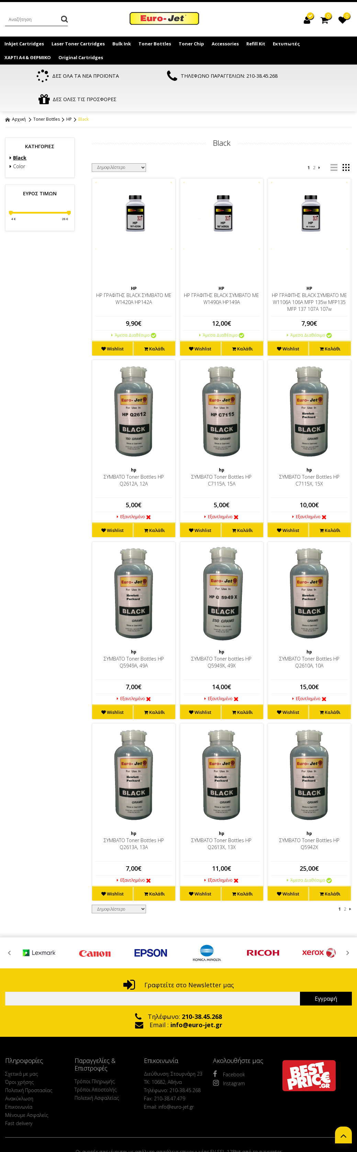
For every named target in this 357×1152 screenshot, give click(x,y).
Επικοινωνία (18, 1084)
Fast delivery (18, 1100)
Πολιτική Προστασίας (28, 1067)
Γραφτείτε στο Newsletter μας (178, 962)
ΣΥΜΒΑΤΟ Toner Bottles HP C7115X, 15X (309, 457)
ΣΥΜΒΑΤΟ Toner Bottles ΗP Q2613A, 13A (134, 821)
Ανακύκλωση (19, 1076)
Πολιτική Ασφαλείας (97, 1075)
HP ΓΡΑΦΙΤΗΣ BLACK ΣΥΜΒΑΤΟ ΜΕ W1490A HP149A (221, 276)
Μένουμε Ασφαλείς (26, 1092)
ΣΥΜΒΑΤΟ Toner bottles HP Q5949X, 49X (221, 639)
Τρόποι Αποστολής (95, 1067)
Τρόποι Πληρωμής (94, 1058)
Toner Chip (191, 44)
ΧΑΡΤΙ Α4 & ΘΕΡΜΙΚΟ (27, 57)
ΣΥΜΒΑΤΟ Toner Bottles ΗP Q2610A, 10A (309, 639)
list (334, 145)
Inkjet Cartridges (24, 44)
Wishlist (112, 326)
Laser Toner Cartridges (78, 44)
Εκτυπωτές (286, 44)
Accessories (225, 44)
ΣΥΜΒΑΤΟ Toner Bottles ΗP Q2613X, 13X (221, 821)
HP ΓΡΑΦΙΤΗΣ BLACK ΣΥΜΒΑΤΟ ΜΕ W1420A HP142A (133, 276)
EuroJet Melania (165, 20)
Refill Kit (255, 44)
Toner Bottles (154, 44)
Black (83, 96)
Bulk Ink (121, 44)
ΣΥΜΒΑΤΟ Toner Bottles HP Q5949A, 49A (134, 639)
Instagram (229, 1060)
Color (17, 143)
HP (69, 96)
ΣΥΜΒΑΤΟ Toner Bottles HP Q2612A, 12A (134, 457)
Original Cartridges (80, 57)
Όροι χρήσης (19, 1059)
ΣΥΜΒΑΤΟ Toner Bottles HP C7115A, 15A (221, 457)
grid (346, 145)
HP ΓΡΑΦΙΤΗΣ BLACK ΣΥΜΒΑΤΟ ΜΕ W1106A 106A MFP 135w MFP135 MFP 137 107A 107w (309, 279)
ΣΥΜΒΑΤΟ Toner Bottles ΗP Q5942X (309, 821)
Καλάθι (154, 326)
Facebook (229, 1051)
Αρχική (15, 96)
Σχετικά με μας (21, 1051)
